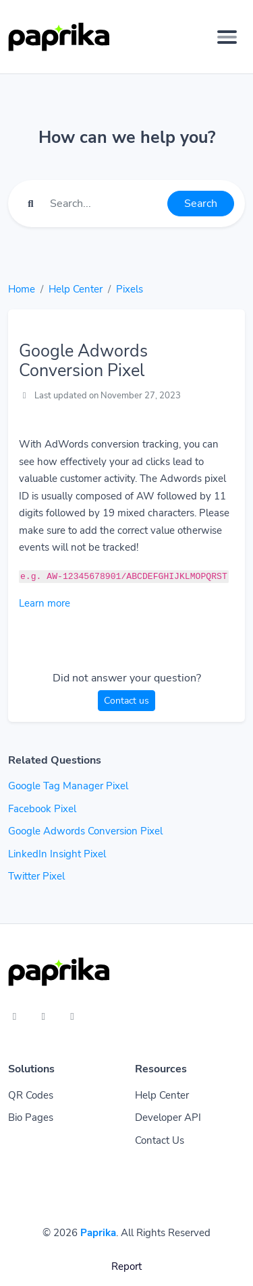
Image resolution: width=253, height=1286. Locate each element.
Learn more (44, 603)
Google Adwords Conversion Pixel (85, 831)
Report (126, 1266)
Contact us (126, 700)
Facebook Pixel (42, 809)
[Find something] (105, 203)
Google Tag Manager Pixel (68, 786)
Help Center (76, 289)
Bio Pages (30, 1117)
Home (21, 289)
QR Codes (30, 1095)
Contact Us (159, 1140)
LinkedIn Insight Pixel (57, 854)
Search (200, 203)
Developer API (168, 1117)
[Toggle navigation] (227, 37)
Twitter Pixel (36, 876)
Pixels (129, 289)
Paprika (98, 1232)
